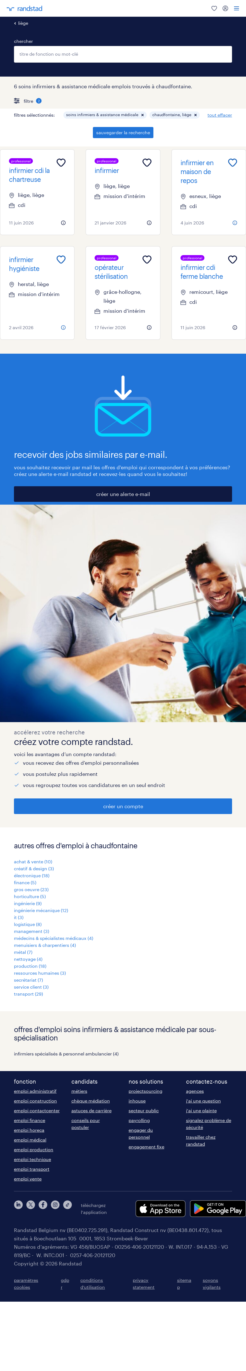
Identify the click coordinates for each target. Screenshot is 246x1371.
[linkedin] (18, 1208)
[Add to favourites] (61, 162)
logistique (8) (28, 924)
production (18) (30, 966)
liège (23, 23)
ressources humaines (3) (40, 973)
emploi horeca (29, 1130)
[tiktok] (67, 1208)
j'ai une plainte (201, 1110)
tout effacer (220, 115)
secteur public (144, 1110)
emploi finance (29, 1120)
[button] (142, 115)
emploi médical (30, 1139)
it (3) (18, 917)
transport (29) (28, 993)
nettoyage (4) (28, 959)
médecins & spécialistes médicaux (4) (53, 938)
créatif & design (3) (34, 868)
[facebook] (42, 1208)
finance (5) (25, 882)
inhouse (137, 1100)
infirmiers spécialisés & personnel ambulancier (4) (66, 1053)
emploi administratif (35, 1091)
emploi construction (35, 1100)
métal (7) (23, 952)
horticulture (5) (30, 896)
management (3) (31, 931)
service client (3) (31, 986)
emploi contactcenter (37, 1110)
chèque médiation (90, 1100)
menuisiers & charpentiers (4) (45, 945)
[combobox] (123, 54)
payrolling (139, 1120)
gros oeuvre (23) (31, 889)
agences (195, 1091)
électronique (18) (31, 875)
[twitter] (30, 1208)
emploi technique (32, 1159)
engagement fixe (146, 1146)
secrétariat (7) (28, 980)
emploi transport (31, 1169)
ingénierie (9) (28, 903)
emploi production (33, 1149)
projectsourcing (145, 1091)
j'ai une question (203, 1100)
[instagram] (55, 1208)
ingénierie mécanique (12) (41, 910)
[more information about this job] (63, 222)
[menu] (236, 8)
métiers (79, 1091)
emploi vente (28, 1178)
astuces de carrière (91, 1110)
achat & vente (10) (33, 861)
